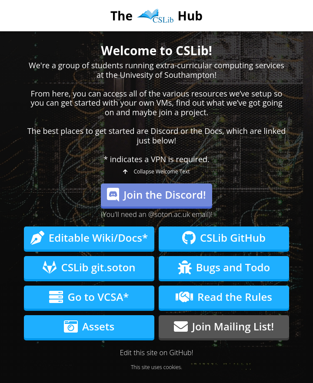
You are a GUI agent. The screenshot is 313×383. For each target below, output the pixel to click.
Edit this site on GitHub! (156, 352)
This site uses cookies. (156, 367)
